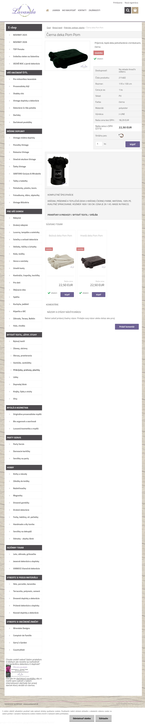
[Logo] (24, 10)
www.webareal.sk (30, 703)
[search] (127, 10)
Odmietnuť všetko (82, 718)
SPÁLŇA (94, 214)
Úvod (49, 27)
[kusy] (99, 143)
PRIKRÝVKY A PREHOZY (59, 214)
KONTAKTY (82, 10)
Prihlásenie (117, 2)
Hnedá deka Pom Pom (91, 235)
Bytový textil (57, 27)
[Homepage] (47, 10)
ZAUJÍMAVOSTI (94, 10)
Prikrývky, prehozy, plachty (74, 27)
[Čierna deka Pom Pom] (67, 42)
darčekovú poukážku (26, 678)
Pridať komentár (127, 326)
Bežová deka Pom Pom (60, 235)
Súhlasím (103, 718)
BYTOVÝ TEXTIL (80, 214)
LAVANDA (56, 10)
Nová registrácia (131, 2)
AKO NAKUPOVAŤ (69, 10)
